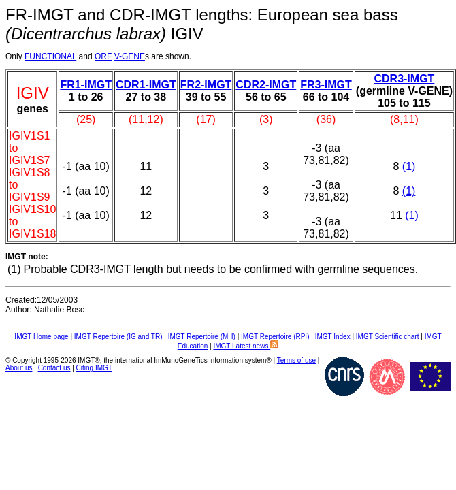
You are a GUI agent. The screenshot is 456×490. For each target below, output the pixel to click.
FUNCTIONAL (50, 56)
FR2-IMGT (206, 85)
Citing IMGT (94, 368)
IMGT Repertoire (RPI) (275, 336)
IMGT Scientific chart (387, 336)
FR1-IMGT (86, 85)
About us (18, 368)
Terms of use (296, 360)
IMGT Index (333, 336)
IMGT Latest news (245, 346)
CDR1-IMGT (146, 85)
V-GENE (129, 56)
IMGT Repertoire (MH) (201, 336)
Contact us (54, 368)
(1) (409, 166)
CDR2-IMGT (265, 85)
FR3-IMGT (326, 85)
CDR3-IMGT (404, 78)
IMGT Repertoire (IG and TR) (118, 336)
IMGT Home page (41, 336)
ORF (103, 56)
